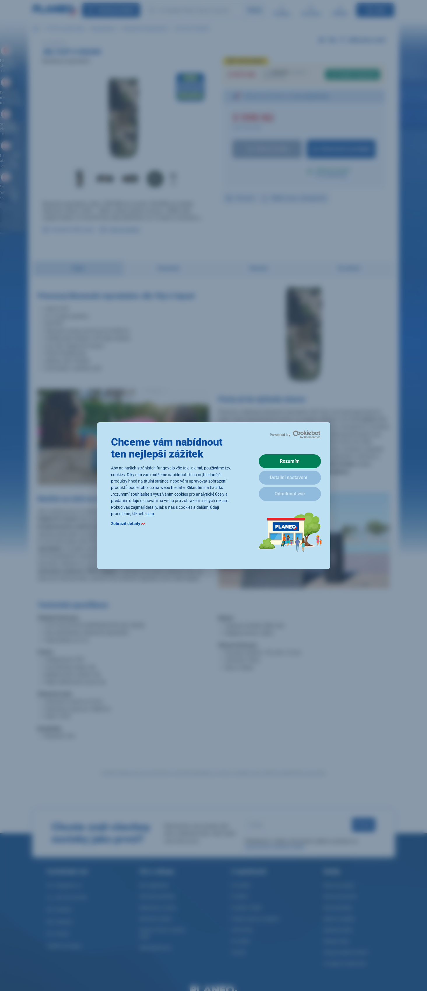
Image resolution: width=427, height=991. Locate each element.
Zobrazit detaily (128, 523)
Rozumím (290, 461)
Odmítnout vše (290, 494)
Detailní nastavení (288, 477)
